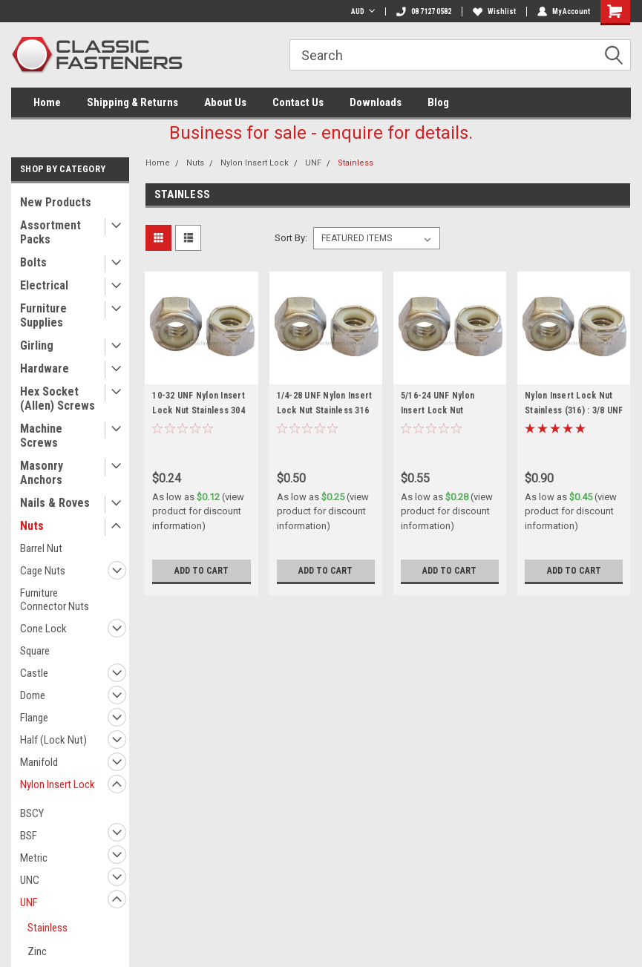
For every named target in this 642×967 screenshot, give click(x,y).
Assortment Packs (50, 232)
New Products (55, 202)
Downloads (376, 102)
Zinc (37, 951)
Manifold (39, 762)
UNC (29, 880)
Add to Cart (201, 571)
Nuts (32, 526)
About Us (225, 102)
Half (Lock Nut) (53, 740)
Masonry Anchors (41, 473)
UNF (29, 902)
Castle (34, 673)
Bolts (33, 262)
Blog (438, 102)
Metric (34, 858)
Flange (34, 717)
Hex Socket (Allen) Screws (57, 398)
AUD (363, 11)
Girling (36, 345)
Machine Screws (41, 436)
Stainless (47, 927)
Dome (32, 695)
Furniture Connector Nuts (54, 599)
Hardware (44, 368)
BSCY (32, 813)
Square (35, 651)
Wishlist (494, 11)
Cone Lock (43, 628)
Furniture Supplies (43, 315)
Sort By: (291, 237)
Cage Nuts (42, 570)
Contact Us (298, 102)
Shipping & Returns (132, 102)
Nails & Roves (55, 503)
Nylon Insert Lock (57, 784)
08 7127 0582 (423, 11)
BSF (28, 835)
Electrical (44, 285)
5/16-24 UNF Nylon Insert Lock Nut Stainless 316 (437, 410)
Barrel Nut (41, 548)
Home (47, 102)
